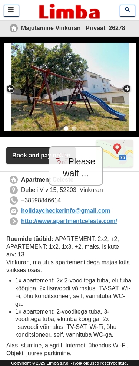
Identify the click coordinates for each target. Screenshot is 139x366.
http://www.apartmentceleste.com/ (69, 221)
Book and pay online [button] (41, 155)
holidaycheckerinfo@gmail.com (65, 210)
